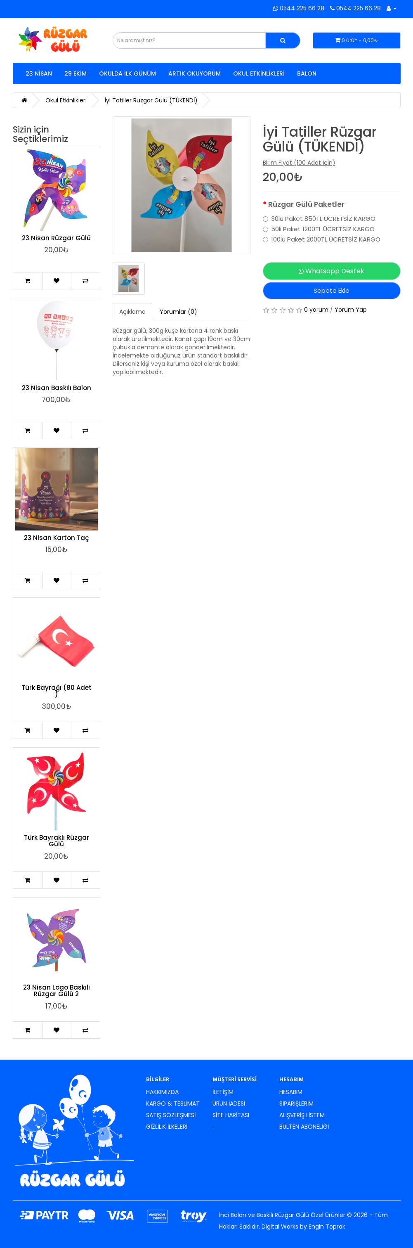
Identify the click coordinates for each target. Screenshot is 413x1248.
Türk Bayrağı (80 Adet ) (56, 691)
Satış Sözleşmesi (171, 1115)
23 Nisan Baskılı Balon (56, 388)
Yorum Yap (351, 309)
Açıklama (132, 312)
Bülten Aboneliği (304, 1126)
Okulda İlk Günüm (127, 73)
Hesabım (290, 1092)
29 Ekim (75, 73)
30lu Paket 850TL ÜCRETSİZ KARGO (319, 219)
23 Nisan (39, 73)
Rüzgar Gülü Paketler (306, 204)
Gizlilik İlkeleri (166, 1126)
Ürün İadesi (228, 1103)
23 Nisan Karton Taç (56, 537)
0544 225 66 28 (298, 8)
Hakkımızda (162, 1092)
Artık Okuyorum (194, 73)
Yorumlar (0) (178, 312)
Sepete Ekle (331, 290)
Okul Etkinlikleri (259, 73)
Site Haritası (230, 1115)
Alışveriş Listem (302, 1115)
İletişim (223, 1092)
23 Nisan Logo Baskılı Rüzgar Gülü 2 (56, 991)
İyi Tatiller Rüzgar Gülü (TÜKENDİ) (151, 100)
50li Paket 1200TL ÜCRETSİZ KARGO (319, 229)
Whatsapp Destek (331, 271)
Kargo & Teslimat (173, 1103)
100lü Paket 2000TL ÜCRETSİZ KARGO (321, 239)
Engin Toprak (327, 1226)
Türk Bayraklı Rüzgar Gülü (56, 841)
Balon (306, 73)
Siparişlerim (296, 1103)
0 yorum (316, 309)
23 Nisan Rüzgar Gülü (56, 238)
